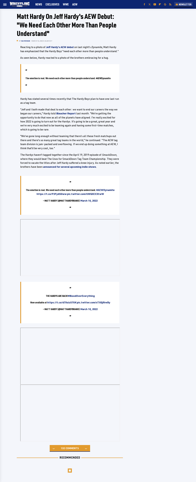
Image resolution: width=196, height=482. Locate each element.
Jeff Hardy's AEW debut (60, 47)
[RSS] (170, 4)
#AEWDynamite (105, 190)
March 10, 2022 (89, 200)
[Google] (165, 4)
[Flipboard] (160, 4)
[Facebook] (144, 4)
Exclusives (52, 4)
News (38, 4)
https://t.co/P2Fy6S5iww (52, 194)
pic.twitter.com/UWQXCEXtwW (85, 194)
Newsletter (183, 4)
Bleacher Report (66, 113)
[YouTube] (155, 4)
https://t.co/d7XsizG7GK (61, 302)
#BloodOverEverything (81, 295)
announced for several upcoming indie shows (69, 166)
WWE (66, 4)
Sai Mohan (25, 41)
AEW (74, 4)
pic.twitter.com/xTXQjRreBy (93, 302)
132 (63, 448)
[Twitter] (149, 4)
